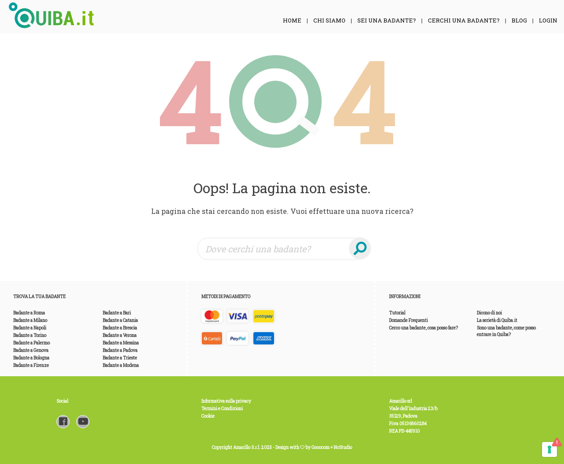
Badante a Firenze (31, 365)
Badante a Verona (120, 335)
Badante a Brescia (120, 328)
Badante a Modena (121, 365)
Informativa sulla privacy (226, 401)
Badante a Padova (120, 350)
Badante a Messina (121, 343)
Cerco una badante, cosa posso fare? (423, 328)
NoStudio (343, 447)
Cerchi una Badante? (464, 20)
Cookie (208, 416)
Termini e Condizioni (222, 409)
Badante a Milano (30, 320)
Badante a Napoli (29, 328)
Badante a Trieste (120, 358)
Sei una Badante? (386, 20)
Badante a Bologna (31, 358)
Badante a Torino (29, 335)
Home (292, 20)
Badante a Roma (29, 313)
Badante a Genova (30, 350)
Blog (519, 20)
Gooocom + (323, 447)
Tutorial (397, 313)
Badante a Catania (120, 320)
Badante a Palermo (31, 343)
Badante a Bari (117, 313)
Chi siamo (329, 20)
